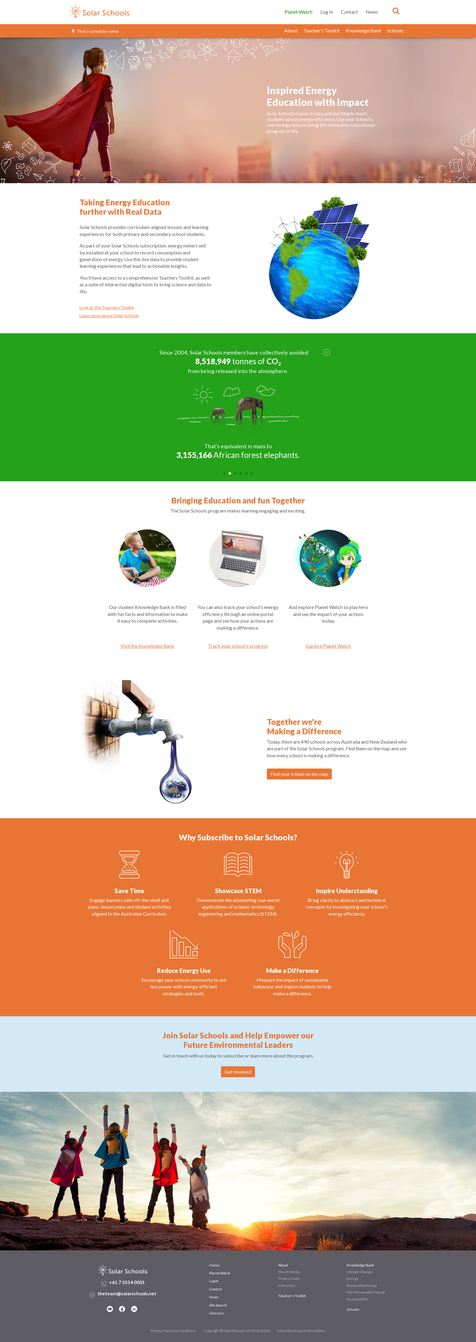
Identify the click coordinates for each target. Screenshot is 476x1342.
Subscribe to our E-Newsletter (301, 1329)
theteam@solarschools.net (126, 1292)
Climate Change (359, 1270)
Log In (326, 12)
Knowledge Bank (363, 30)
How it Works (289, 1270)
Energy (352, 1277)
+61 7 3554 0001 (127, 1281)
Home (214, 1264)
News (372, 12)
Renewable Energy (362, 1284)
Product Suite (289, 1277)
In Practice (286, 1284)
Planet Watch (298, 12)
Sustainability (357, 1298)
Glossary (216, 1312)
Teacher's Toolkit (322, 30)
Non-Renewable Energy (366, 1291)
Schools (395, 30)
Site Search (218, 1304)
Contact (349, 12)
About (291, 30)
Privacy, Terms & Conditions (173, 1329)
